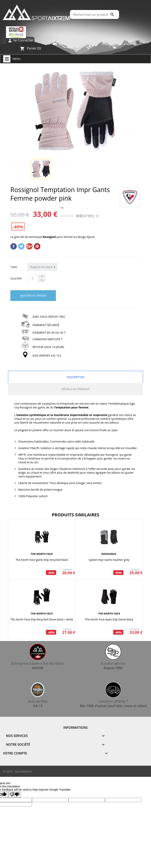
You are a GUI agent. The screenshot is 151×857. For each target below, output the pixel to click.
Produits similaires (75, 515)
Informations (75, 727)
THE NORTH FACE (42, 553)
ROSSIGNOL (108, 553)
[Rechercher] (94, 14)
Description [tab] (75, 377)
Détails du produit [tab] (76, 389)
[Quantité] (32, 278)
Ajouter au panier (33, 295)
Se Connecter (20, 40)
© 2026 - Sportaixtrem (17, 771)
